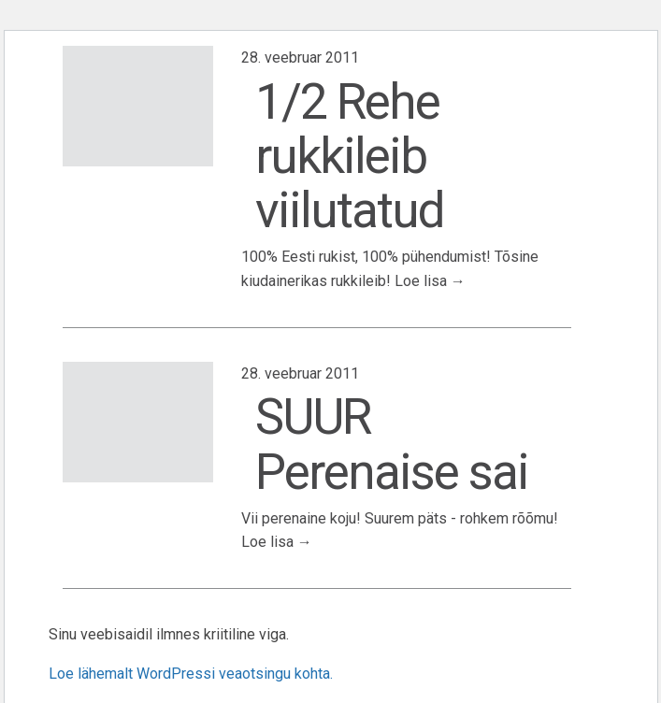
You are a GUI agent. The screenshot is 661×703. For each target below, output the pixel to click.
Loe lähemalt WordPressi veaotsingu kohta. (191, 673)
